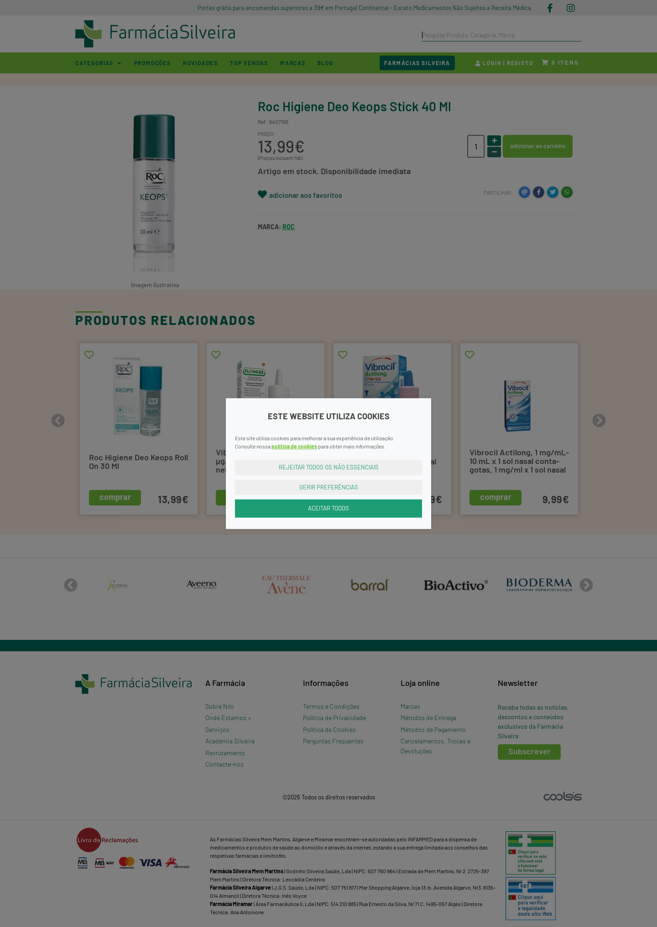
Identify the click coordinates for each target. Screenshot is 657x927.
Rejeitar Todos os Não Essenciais (329, 467)
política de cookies (294, 446)
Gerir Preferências (328, 486)
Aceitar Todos (328, 508)
